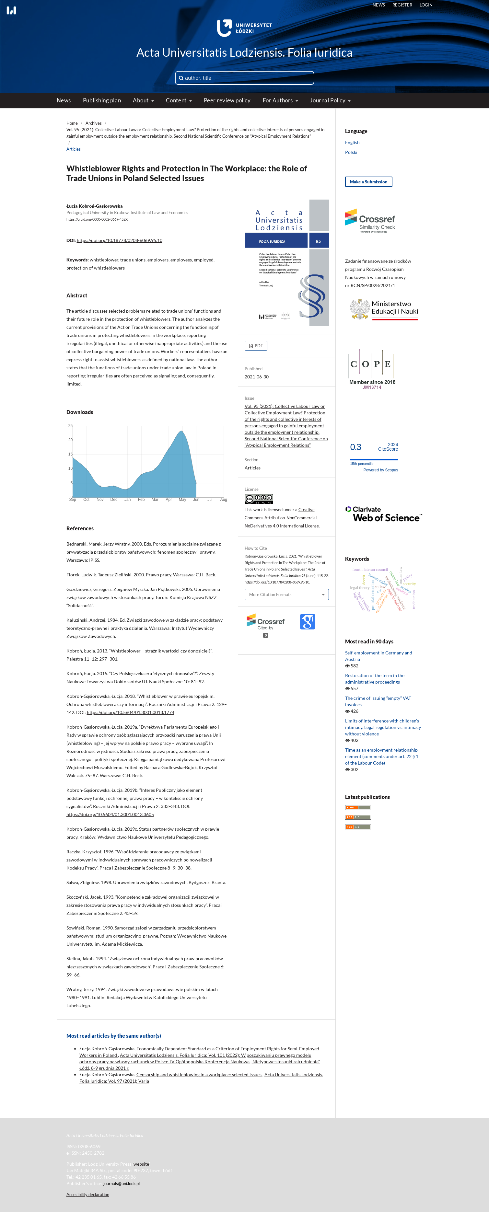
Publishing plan (102, 100)
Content (177, 100)
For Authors (278, 100)
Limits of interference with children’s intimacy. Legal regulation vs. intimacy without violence (383, 727)
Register (402, 4)
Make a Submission (369, 181)
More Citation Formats (270, 594)
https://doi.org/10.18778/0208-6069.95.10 (119, 240)
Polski (351, 152)
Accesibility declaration (87, 1194)
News (64, 100)
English (352, 142)
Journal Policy (328, 100)
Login (426, 4)
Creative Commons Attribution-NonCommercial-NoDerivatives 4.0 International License (282, 517)
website (141, 1164)
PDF (258, 345)
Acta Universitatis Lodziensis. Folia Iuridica (244, 52)
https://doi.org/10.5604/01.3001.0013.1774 (130, 712)
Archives (94, 123)
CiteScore (388, 447)
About (141, 100)
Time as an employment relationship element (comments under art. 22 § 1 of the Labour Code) (381, 756)
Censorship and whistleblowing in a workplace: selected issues (199, 1074)
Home (72, 123)
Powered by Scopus (381, 470)
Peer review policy (227, 100)
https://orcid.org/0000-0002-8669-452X (97, 219)
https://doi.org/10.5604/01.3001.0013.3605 (110, 814)
